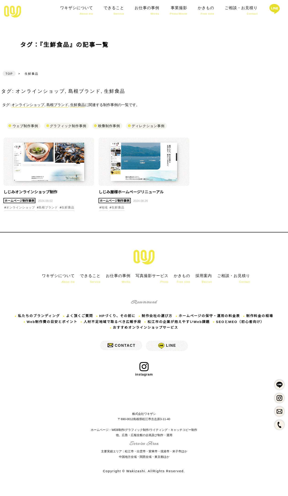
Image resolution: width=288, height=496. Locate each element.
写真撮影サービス (150, 281)
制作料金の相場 (263, 317)
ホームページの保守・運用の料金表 (211, 317)
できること (114, 10)
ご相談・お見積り (241, 10)
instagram (144, 371)
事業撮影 (178, 10)
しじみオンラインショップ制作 (12, 12)
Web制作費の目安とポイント (49, 323)
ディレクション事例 (148, 125)
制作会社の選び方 (157, 317)
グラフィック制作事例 (68, 125)
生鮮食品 (114, 90)
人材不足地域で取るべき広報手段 (111, 323)
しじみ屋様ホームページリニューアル (132, 194)
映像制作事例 (109, 125)
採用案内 (203, 281)
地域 (104, 209)
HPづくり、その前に (116, 317)
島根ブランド (84, 90)
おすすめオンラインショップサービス (145, 329)
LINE (171, 347)
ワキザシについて (76, 10)
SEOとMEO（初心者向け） (242, 323)
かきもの (206, 10)
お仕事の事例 (147, 10)
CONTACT (125, 347)
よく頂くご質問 (77, 317)
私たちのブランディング (35, 317)
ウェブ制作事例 (25, 125)
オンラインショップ (40, 90)
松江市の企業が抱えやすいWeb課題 (179, 323)
